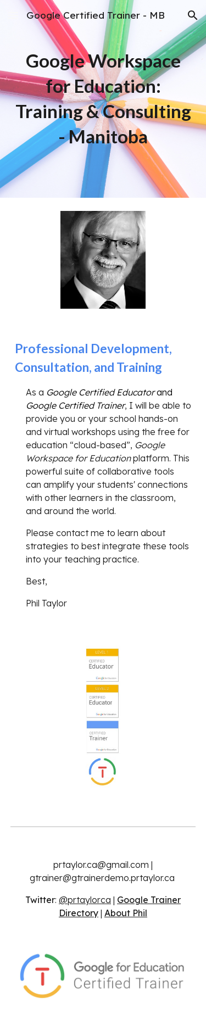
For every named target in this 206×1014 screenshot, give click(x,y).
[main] (103, 99)
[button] (13, 15)
